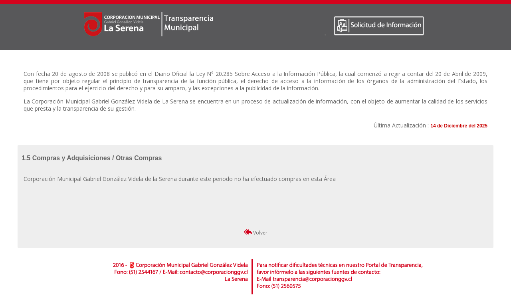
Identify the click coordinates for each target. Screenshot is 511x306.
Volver (255, 232)
